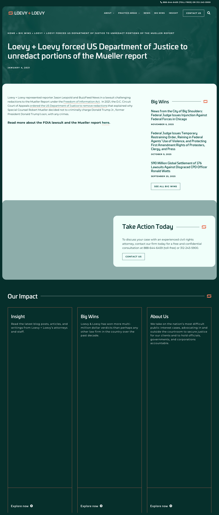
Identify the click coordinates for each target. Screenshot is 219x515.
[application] (117, 13)
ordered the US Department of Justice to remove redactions (68, 105)
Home (11, 33)
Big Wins (25, 33)
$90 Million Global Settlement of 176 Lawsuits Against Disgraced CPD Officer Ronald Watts (179, 167)
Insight (18, 316)
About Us (159, 316)
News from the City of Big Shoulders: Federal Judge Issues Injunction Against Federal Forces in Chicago (179, 115)
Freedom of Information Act (81, 101)
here (105, 122)
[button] (209, 13)
